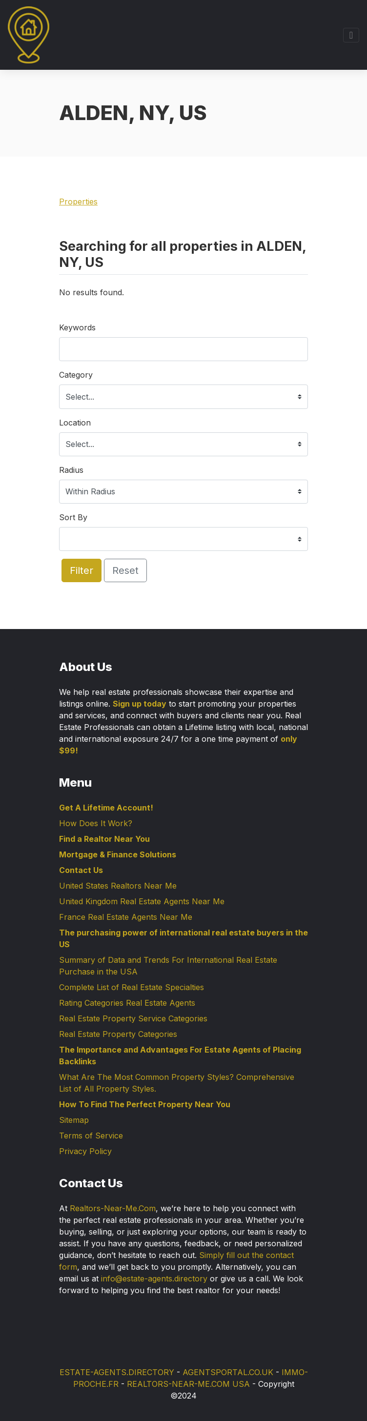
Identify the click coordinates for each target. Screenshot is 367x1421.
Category (76, 375)
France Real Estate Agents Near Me (125, 917)
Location (75, 422)
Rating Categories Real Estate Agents (127, 1003)
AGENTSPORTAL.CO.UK (228, 1372)
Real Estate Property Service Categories (133, 1018)
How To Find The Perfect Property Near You (144, 1104)
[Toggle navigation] (351, 35)
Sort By (73, 517)
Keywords (77, 327)
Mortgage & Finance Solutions (117, 854)
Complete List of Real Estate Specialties (131, 987)
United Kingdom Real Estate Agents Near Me (141, 901)
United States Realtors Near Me (118, 886)
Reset (125, 570)
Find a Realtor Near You (104, 839)
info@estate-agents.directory (154, 1278)
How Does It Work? (95, 823)
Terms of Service (91, 1135)
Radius (71, 470)
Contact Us (81, 870)
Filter (81, 570)
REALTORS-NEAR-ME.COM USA (188, 1384)
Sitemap (74, 1120)
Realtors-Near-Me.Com (113, 1208)
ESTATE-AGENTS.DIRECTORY (117, 1372)
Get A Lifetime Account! (106, 807)
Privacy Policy (85, 1151)
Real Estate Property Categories (118, 1034)
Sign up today (139, 704)
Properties (78, 201)
